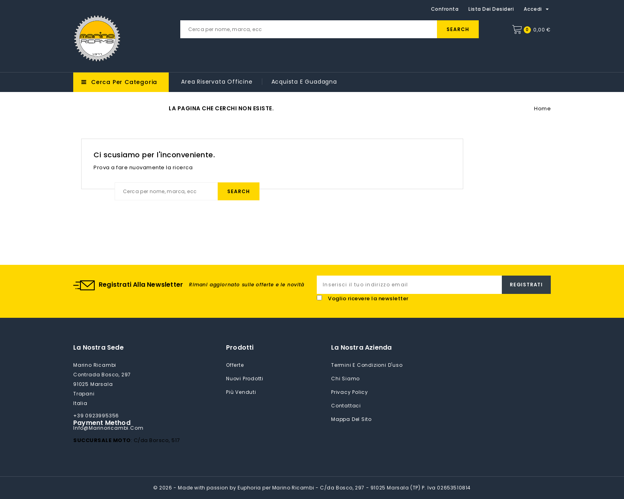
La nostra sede (98, 347)
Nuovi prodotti (244, 378)
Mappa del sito (351, 419)
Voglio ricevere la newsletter (368, 298)
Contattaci (346, 405)
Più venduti (241, 392)
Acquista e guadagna (304, 81)
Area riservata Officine (216, 81)
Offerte (235, 365)
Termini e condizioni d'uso (367, 365)
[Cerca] (329, 29)
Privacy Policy (349, 392)
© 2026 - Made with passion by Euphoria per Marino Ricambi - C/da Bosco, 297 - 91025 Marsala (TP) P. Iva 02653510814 (312, 487)
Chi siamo (345, 378)
